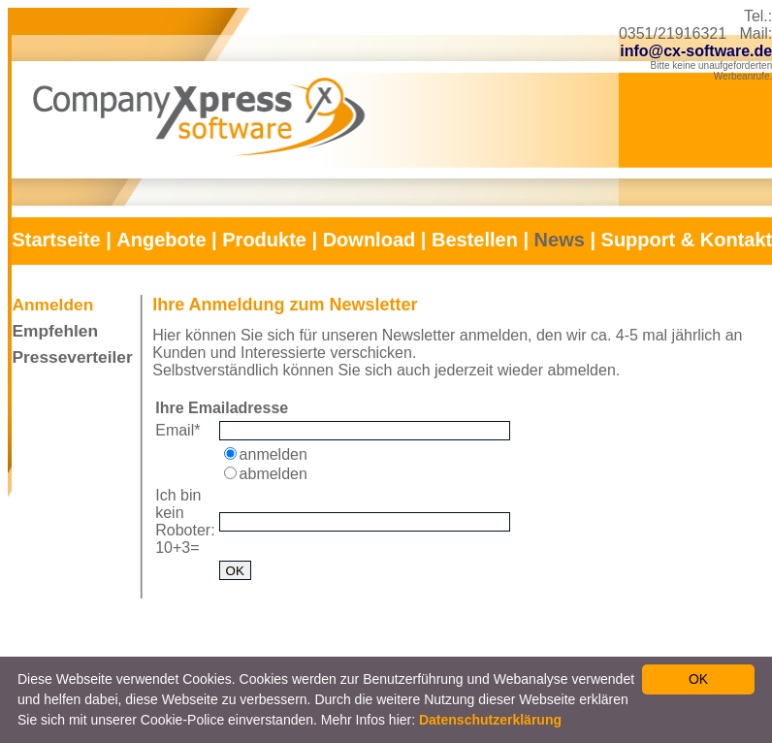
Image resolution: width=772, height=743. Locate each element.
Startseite (56, 239)
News (559, 239)
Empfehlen (55, 330)
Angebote (161, 239)
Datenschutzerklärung (490, 719)
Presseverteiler (72, 357)
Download (369, 239)
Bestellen (475, 239)
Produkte (264, 239)
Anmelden (52, 304)
